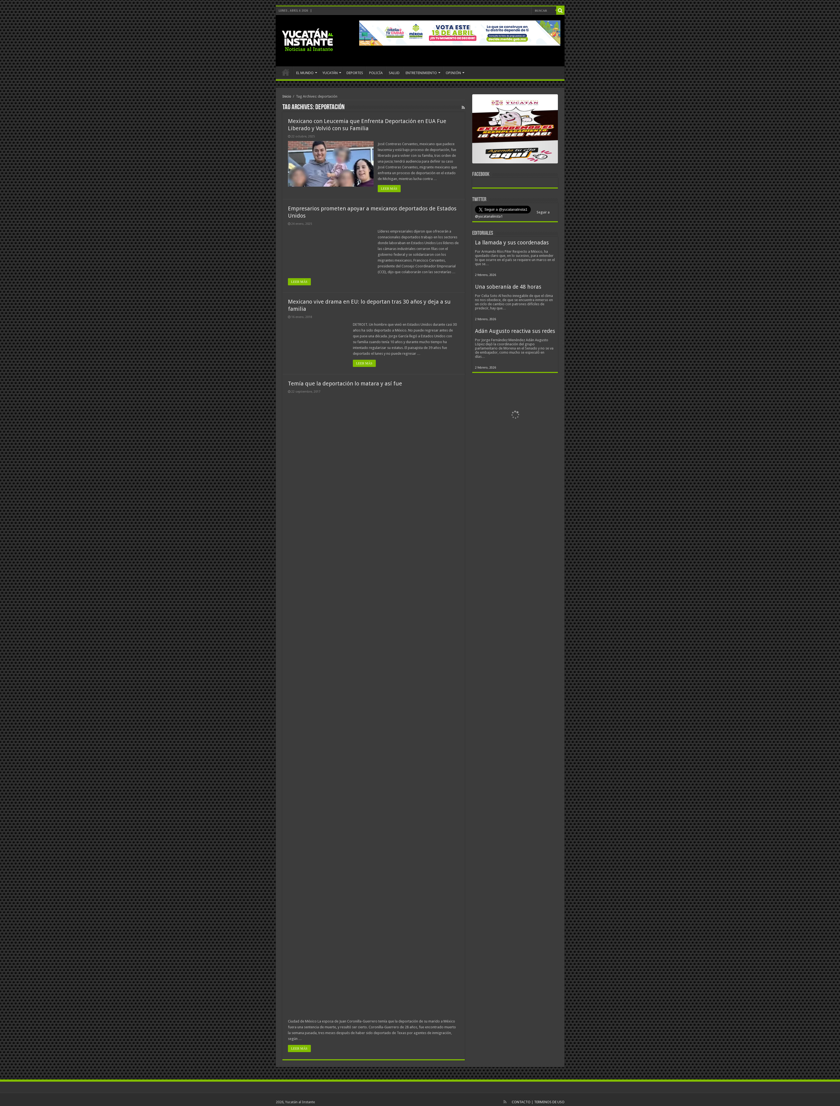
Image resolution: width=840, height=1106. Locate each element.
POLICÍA (376, 73)
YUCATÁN (330, 73)
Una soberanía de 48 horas (508, 287)
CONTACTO (521, 1102)
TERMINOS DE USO (549, 1102)
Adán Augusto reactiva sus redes (515, 331)
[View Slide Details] (515, 130)
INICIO (286, 72)
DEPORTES (355, 73)
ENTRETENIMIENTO (421, 73)
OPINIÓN (453, 73)
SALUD (394, 73)
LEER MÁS (389, 189)
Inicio (286, 96)
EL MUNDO (305, 73)
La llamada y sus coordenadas (512, 242)
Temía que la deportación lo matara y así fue (345, 383)
